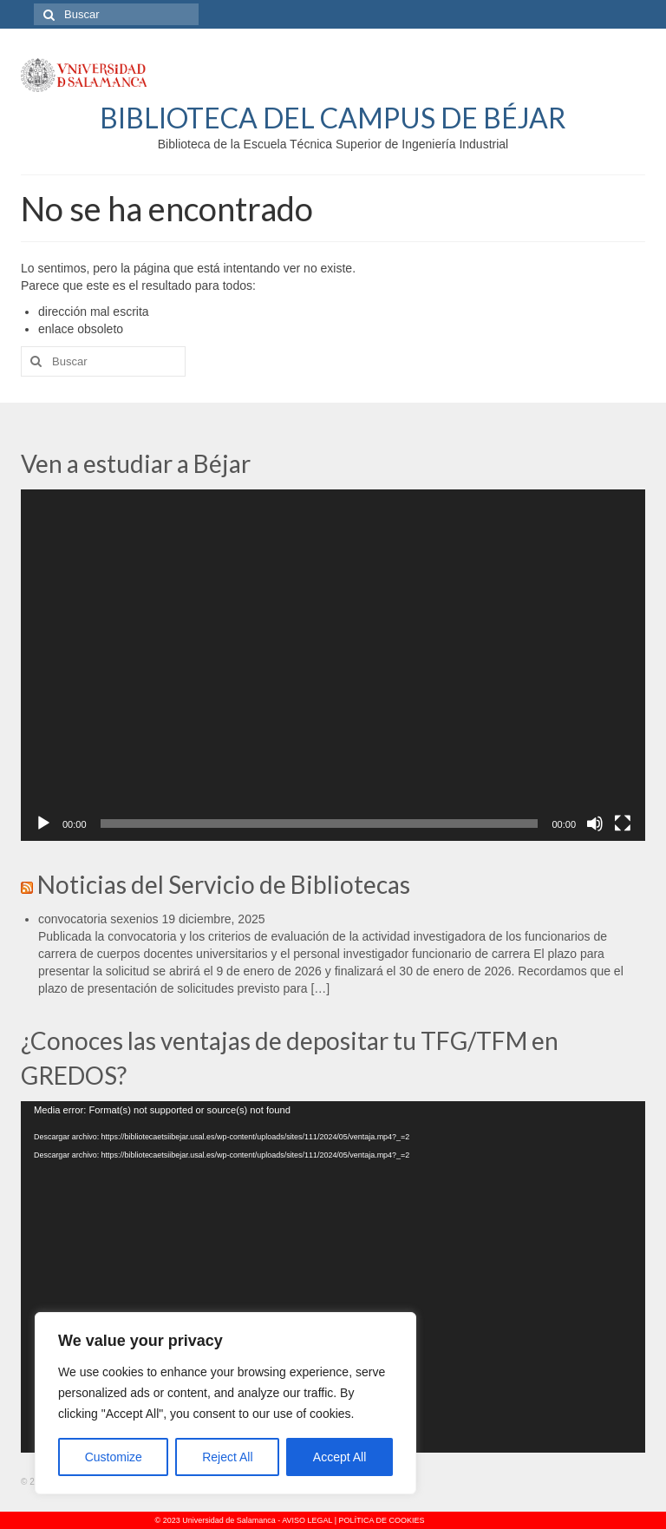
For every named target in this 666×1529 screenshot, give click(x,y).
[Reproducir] (43, 823)
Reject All (227, 1457)
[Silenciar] (595, 823)
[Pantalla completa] (622, 823)
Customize (113, 1457)
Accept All (339, 1457)
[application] (333, 665)
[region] (225, 1403)
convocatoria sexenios (98, 919)
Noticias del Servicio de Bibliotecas (223, 884)
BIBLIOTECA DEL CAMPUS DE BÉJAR (333, 118)
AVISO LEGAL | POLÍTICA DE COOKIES (353, 1520)
